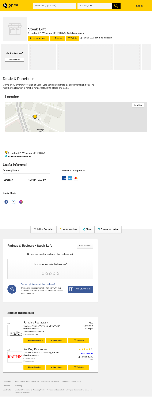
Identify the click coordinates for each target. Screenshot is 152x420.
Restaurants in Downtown (71, 381)
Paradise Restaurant (35, 322)
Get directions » (75, 33)
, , (56, 33)
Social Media (9, 193)
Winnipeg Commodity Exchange (78, 390)
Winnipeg (18, 386)
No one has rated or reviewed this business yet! (50, 254)
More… (36, 334)
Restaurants (19, 381)
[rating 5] (83, 350)
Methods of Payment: (73, 170)
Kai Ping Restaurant (35, 349)
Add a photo (14, 59)
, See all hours (105, 38)
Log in (139, 6)
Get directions (30, 328)
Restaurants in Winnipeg (50, 381)
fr (147, 6)
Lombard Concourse (22, 390)
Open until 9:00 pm (89, 38)
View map (138, 105)
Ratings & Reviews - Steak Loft (29, 246)
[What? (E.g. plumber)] (54, 6)
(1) (92, 349)
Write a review (85, 246)
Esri (97, 131)
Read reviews (87, 353)
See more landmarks (22, 393)
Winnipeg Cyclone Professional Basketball (48, 390)
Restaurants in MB (32, 381)
